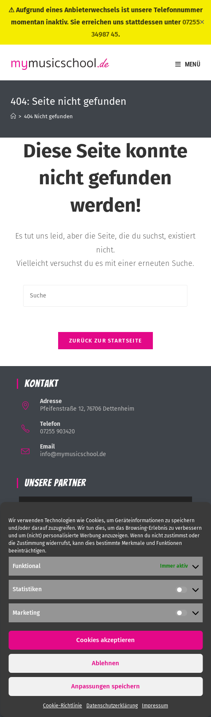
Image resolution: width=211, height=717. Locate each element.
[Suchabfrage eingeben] (105, 295)
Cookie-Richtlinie (62, 706)
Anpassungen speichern (105, 686)
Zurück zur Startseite (105, 340)
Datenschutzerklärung (112, 706)
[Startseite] (13, 116)
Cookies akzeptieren (105, 640)
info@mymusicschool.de (73, 454)
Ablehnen (105, 663)
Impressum (155, 706)
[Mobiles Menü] (187, 64)
